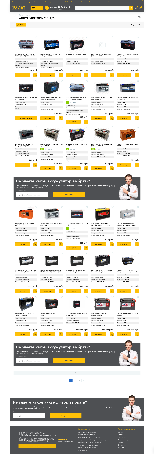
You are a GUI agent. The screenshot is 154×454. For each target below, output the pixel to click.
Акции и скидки (25, 2)
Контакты (111, 2)
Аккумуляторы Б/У (84, 450)
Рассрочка (38, 2)
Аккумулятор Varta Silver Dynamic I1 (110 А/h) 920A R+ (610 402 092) (126, 225)
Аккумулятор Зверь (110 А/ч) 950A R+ (25, 224)
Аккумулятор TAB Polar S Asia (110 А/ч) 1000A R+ (25, 314)
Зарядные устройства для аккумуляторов (93, 440)
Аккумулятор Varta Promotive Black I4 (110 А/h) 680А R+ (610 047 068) (76, 272)
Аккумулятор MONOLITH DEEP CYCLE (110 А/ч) (76, 314)
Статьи (102, 2)
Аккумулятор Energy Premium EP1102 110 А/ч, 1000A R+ (76, 98)
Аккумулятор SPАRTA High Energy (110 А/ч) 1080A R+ (24, 145)
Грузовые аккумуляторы (86, 435)
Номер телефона (21, 190)
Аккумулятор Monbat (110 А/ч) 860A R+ (127, 314)
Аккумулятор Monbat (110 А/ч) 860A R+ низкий (101, 314)
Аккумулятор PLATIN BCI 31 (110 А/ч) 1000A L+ (77, 145)
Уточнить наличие (26, 118)
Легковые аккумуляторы (87, 432)
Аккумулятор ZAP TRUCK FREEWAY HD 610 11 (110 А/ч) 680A (100, 225)
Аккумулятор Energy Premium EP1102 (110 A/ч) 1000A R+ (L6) (25, 55)
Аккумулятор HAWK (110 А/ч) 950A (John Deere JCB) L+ (50, 98)
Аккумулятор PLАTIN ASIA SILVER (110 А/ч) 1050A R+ (102, 145)
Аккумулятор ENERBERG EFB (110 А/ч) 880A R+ (101, 55)
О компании (93, 2)
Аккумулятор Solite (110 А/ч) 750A (50, 314)
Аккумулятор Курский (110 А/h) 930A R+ (127, 145)
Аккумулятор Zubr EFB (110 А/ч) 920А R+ (77, 224)
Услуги (120, 432)
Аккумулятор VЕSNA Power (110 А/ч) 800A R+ (127, 98)
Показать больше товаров (77, 373)
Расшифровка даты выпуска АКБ (56, 2)
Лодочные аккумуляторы (87, 448)
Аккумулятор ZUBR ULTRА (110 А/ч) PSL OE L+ (101, 98)
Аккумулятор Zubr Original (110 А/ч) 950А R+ (51, 224)
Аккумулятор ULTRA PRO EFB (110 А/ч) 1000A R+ (50, 55)
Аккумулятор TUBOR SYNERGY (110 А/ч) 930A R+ (127, 55)
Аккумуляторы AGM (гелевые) (89, 437)
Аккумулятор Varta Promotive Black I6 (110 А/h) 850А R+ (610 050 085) (25, 272)
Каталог (36, 8)
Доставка (74, 2)
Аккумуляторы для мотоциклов (89, 442)
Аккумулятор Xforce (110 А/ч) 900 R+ (76, 55)
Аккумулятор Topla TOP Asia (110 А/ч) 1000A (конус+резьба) (127, 271)
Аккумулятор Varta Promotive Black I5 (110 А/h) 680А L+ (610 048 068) (50, 272)
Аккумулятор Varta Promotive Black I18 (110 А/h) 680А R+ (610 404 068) (101, 272)
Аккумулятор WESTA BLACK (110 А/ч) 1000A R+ (26, 98)
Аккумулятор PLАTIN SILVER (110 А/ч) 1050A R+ (51, 145)
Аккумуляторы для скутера (88, 445)
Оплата (83, 2)
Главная (14, 2)
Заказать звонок (37, 446)
